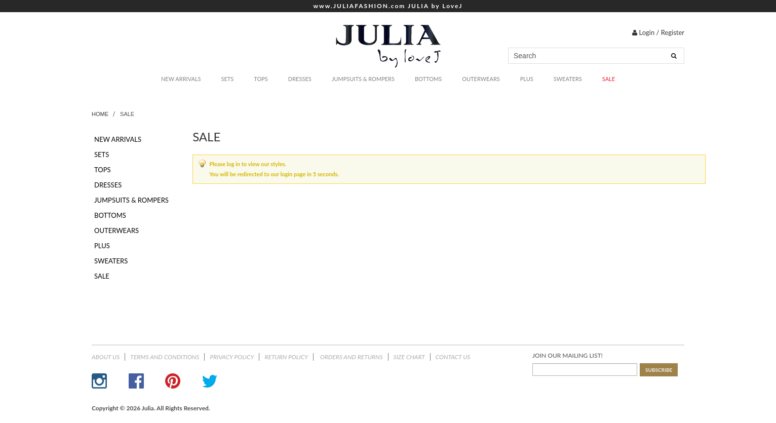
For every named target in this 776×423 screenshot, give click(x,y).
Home (100, 114)
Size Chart (409, 357)
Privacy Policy (232, 357)
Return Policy (286, 357)
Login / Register (658, 32)
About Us (106, 357)
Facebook (136, 381)
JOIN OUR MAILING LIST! (567, 355)
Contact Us (453, 357)
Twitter (209, 381)
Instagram (99, 381)
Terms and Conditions (164, 357)
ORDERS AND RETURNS (351, 357)
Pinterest (172, 381)
